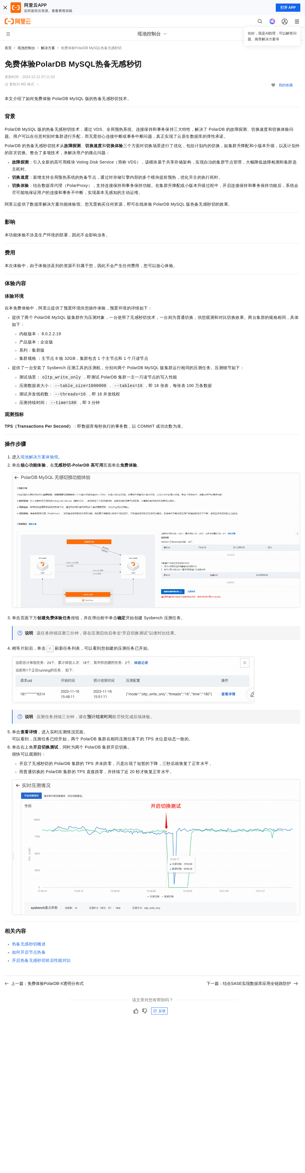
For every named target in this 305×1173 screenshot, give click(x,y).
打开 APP (288, 8)
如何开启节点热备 (29, 952)
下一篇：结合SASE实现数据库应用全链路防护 (252, 983)
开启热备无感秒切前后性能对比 (41, 960)
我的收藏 (286, 85)
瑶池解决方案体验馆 (39, 457)
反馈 (159, 1011)
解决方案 (48, 48)
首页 (8, 48)
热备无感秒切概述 (29, 944)
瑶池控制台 (26, 48)
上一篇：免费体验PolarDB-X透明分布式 (44, 983)
